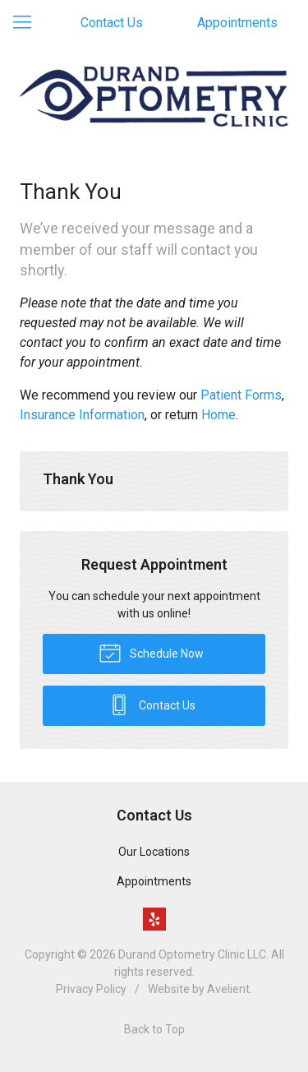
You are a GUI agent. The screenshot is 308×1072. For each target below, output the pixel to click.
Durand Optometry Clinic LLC (192, 954)
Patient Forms (241, 395)
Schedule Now (151, 651)
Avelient (228, 989)
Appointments (237, 22)
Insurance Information (82, 415)
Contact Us (111, 22)
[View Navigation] (28, 23)
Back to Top (154, 1029)
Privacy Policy (91, 989)
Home (218, 415)
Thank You (78, 478)
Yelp (154, 919)
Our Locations (154, 851)
